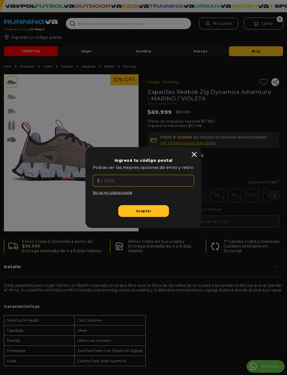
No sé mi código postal (112, 192)
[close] (194, 154)
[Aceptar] (143, 211)
